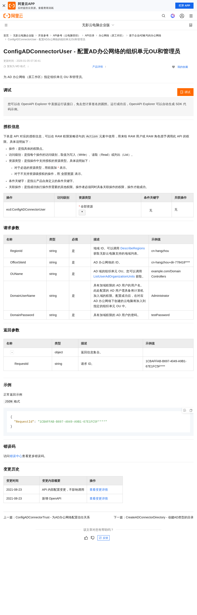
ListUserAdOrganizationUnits (114, 276)
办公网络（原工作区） (112, 35)
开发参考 (43, 35)
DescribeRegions (132, 248)
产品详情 (97, 66)
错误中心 (16, 456)
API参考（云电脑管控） (66, 35)
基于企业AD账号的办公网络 (145, 35)
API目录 (89, 35)
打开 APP (184, 5)
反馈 (103, 538)
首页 (6, 35)
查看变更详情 (99, 490)
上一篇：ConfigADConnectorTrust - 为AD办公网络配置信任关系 (46, 518)
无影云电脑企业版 (23, 35)
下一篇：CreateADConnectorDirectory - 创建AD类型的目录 (154, 518)
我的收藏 (182, 66)
